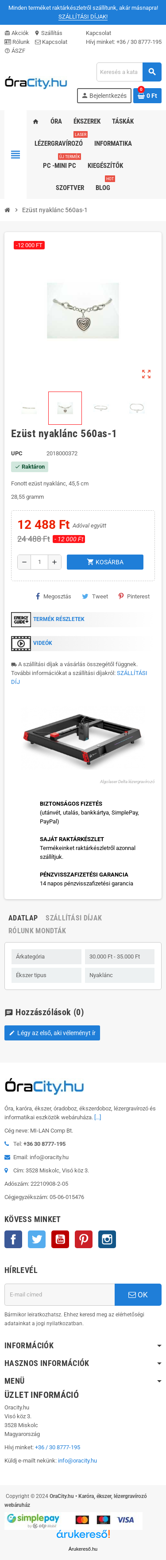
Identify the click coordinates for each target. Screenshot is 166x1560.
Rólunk (17, 42)
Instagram (107, 1239)
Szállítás (48, 33)
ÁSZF (14, 50)
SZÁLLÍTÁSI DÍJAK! (83, 16)
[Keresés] (129, 71)
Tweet (95, 596)
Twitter (37, 1239)
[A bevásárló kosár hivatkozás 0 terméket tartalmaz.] (147, 95)
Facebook (13, 1239)
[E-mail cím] (59, 1295)
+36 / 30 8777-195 (139, 42)
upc (17, 453)
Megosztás (53, 596)
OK (138, 1294)
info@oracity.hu (77, 1460)
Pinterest (134, 596)
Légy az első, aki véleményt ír (52, 1032)
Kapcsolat (51, 42)
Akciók (16, 33)
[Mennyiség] (39, 562)
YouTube (60, 1239)
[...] (97, 1117)
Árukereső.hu (83, 1549)
